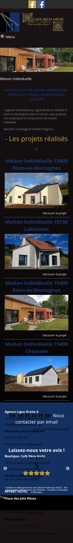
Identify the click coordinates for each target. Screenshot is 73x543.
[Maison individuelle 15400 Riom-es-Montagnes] (37, 165)
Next (68, 468)
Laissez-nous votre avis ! (36, 450)
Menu (10, 37)
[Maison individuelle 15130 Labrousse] (37, 226)
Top (2, 497)
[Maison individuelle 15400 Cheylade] (37, 348)
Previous (5, 468)
